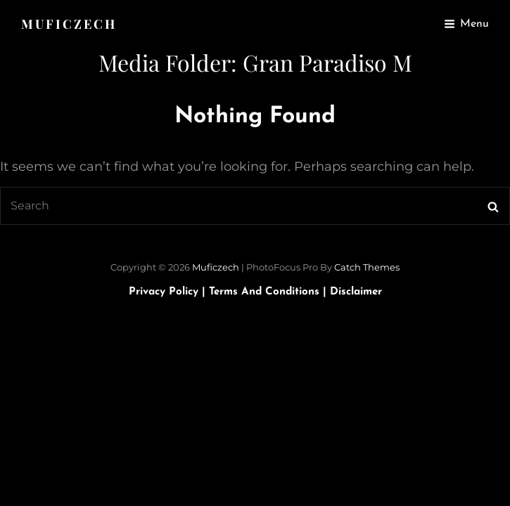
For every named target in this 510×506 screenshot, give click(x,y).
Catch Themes (367, 267)
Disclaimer (356, 292)
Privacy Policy (169, 292)
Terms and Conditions (269, 292)
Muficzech (69, 23)
